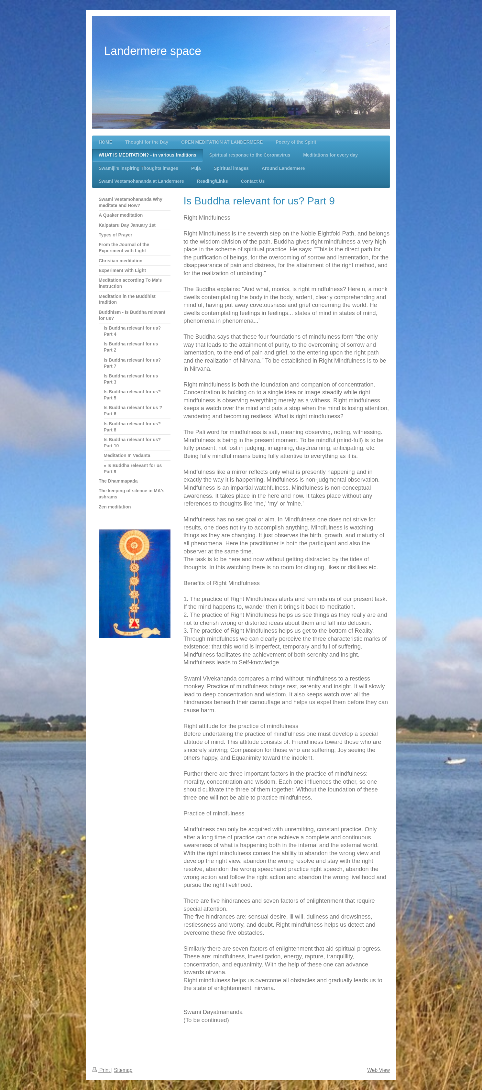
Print (101, 1070)
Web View (378, 1070)
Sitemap (123, 1070)
